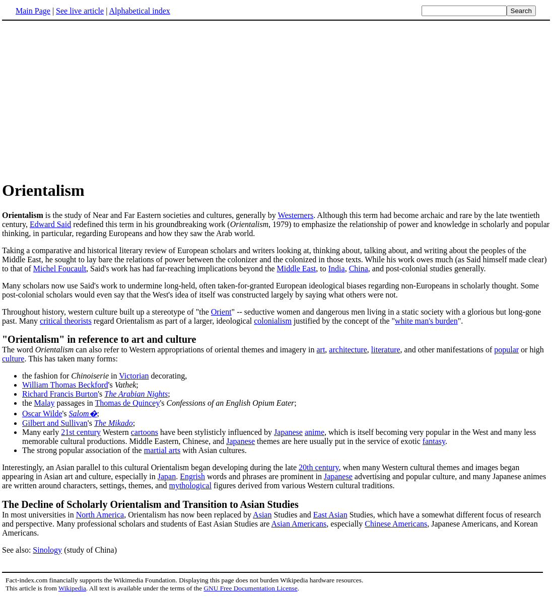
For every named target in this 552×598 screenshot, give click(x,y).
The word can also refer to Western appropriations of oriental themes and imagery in (159, 349)
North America (100, 514)
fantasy (434, 441)
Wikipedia (72, 588)
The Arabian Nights (136, 394)
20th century (318, 467)
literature (385, 349)
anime (314, 432)
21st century (81, 432)
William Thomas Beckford (65, 385)
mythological (190, 485)
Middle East (296, 268)
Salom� (83, 413)
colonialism (273, 321)
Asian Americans (299, 523)
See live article (80, 11)
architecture (348, 349)
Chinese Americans (396, 523)
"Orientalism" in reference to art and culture (99, 339)
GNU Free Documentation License (250, 588)
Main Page (33, 11)
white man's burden (426, 321)
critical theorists (66, 321)
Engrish (192, 476)
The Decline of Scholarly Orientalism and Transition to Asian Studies (150, 504)
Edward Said (50, 224)
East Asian (330, 514)
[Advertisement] (276, 100)
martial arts (162, 450)
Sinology (47, 550)
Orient (221, 312)
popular (506, 349)
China (358, 268)
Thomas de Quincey (127, 403)
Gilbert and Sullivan (55, 423)
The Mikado (113, 423)
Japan (167, 476)
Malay (44, 403)
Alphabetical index (139, 11)
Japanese (288, 432)
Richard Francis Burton (60, 394)
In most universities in (39, 514)
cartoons (144, 432)
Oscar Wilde (42, 413)
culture (13, 358)
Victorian (134, 375)
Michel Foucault (59, 268)
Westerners (296, 215)
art (320, 349)
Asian (262, 514)
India (336, 268)
